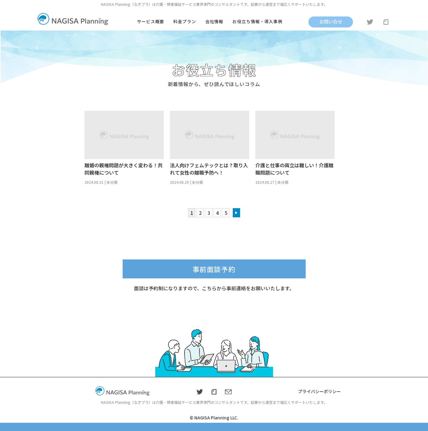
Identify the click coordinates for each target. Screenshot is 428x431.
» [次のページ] (236, 212)
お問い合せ (330, 21)
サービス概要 (150, 21)
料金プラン (184, 21)
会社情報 (214, 21)
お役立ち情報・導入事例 (257, 21)
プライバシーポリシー (319, 391)
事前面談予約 (214, 269)
